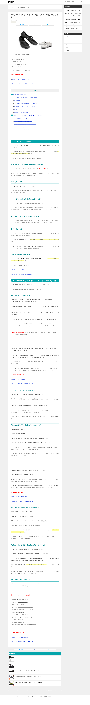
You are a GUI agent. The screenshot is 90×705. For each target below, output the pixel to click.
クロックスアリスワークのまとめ (21, 132)
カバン (67, 39)
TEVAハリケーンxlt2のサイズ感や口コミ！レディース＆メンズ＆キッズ (27, 657)
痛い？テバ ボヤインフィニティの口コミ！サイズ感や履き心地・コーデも (28, 670)
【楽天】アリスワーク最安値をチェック (21, 79)
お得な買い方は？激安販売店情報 (21, 112)
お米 (67, 36)
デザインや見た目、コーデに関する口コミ (23, 121)
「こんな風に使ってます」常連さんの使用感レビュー (25, 126)
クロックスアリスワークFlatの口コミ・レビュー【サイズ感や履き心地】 (28, 115)
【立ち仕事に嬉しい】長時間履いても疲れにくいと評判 (25, 97)
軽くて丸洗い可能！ (18, 100)
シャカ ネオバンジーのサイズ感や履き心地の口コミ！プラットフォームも (28, 676)
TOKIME (11, 2)
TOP (11, 696)
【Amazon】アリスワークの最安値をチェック (22, 83)
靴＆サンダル (13, 21)
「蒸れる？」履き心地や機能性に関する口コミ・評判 (25, 124)
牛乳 (67, 47)
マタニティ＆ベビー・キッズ (72, 41)
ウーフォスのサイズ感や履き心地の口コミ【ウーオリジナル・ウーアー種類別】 (29, 682)
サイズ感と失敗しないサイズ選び (21, 118)
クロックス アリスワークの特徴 (19, 94)
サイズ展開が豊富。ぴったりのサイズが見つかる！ (24, 106)
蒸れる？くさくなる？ (18, 109)
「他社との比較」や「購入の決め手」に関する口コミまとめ (26, 129)
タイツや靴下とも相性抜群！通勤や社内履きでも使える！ (26, 103)
